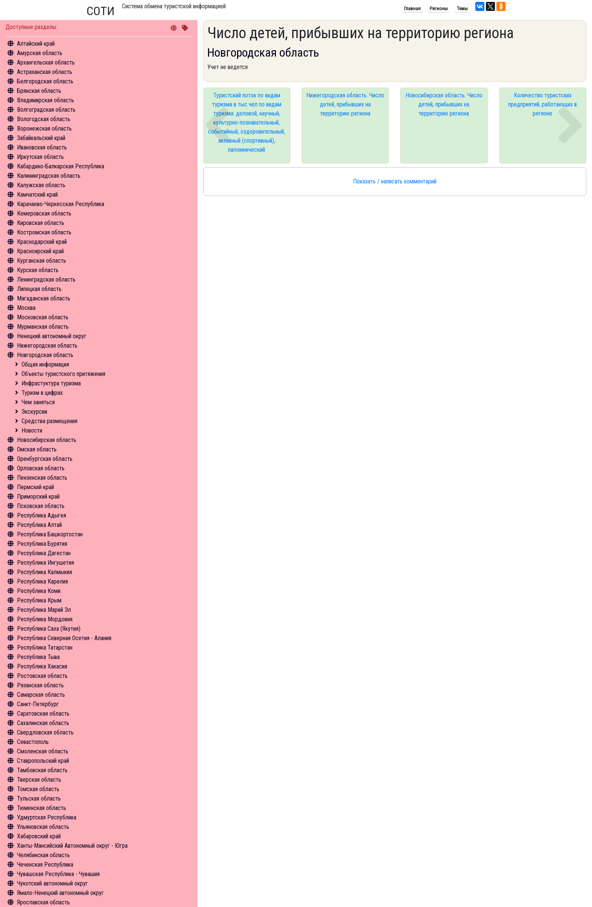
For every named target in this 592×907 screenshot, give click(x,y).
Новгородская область (45, 355)
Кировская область (40, 222)
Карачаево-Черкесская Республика (60, 204)
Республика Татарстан (44, 647)
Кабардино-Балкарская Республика (60, 166)
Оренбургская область (44, 458)
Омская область (37, 449)
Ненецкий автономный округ (51, 336)
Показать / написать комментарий (394, 181)
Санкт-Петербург (38, 704)
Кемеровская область (44, 213)
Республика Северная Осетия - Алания (64, 638)
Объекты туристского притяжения (63, 373)
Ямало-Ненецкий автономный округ (60, 892)
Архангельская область (46, 62)
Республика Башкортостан (50, 534)
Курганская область (41, 260)
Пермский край (35, 487)
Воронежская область (44, 128)
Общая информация (45, 364)
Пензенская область (42, 477)
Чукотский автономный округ (52, 883)
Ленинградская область (46, 279)
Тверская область (39, 779)
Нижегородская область (47, 345)
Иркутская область (40, 156)
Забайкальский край (41, 138)
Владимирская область (45, 100)
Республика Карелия (42, 581)
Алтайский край (36, 43)
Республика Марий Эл (44, 609)
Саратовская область (43, 713)
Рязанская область (40, 685)
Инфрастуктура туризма (51, 383)
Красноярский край (40, 251)
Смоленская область (42, 751)
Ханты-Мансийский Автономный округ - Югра (72, 845)
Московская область (42, 317)
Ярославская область (43, 902)
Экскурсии (34, 411)
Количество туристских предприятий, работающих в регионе (542, 104)
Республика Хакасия (42, 666)
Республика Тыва (38, 657)
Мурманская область (43, 326)
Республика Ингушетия (45, 562)
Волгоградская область (46, 109)
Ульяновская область (43, 826)
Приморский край (38, 496)
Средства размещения (49, 421)
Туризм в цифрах (42, 392)
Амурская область (39, 53)
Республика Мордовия (44, 619)
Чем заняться (38, 402)
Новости (32, 430)
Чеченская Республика (45, 864)
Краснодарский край (42, 241)
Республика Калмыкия (44, 572)
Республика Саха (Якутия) (48, 628)
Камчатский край (37, 194)
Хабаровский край (39, 836)
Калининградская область (48, 175)
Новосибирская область (46, 439)
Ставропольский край (43, 760)
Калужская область (41, 185)
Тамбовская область (42, 770)
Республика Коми (38, 590)
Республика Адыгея (41, 515)
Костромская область (44, 232)
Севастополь (33, 741)
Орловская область (41, 468)
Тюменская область (41, 808)
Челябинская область (43, 855)
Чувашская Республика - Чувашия (58, 874)
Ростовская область (42, 675)
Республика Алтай (39, 524)
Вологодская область (43, 119)
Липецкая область (39, 289)
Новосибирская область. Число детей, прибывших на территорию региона (444, 104)
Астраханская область (44, 71)
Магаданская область (43, 298)
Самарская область (41, 694)
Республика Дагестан (44, 553)
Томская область (38, 789)
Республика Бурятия (42, 543)
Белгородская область (45, 81)
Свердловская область (45, 732)
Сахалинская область (43, 723)
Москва (26, 307)
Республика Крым (39, 600)
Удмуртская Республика (46, 817)
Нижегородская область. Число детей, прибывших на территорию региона (345, 104)
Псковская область (41, 506)
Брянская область (39, 90)
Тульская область (39, 798)
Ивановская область (42, 147)
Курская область (38, 270)
